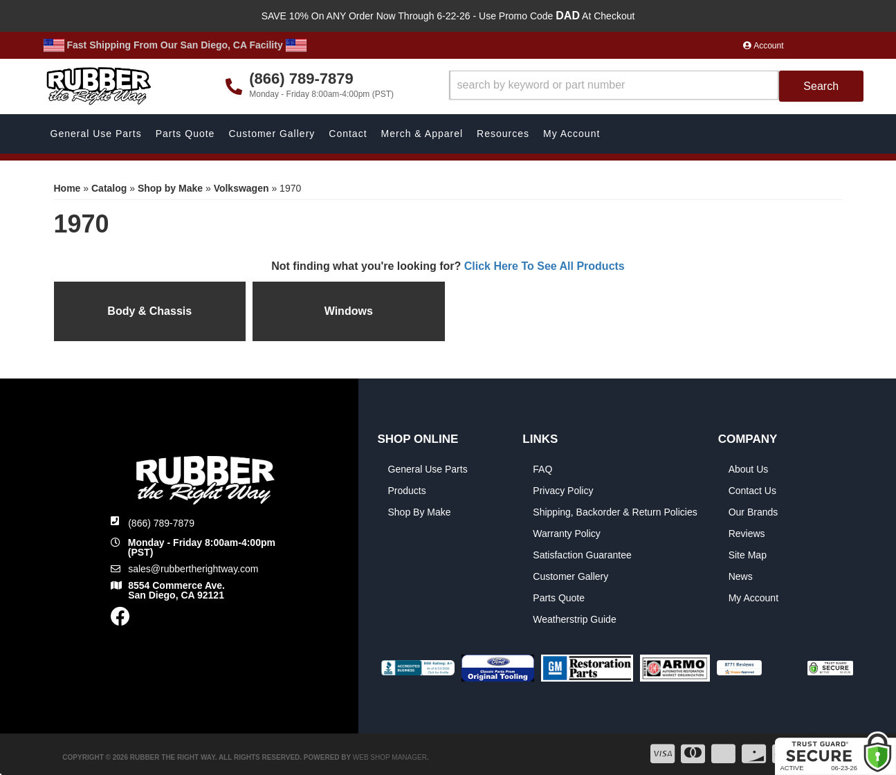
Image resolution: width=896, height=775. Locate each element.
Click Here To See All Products (544, 266)
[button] (656, 86)
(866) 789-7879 (161, 523)
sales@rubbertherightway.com (193, 569)
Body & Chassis (149, 311)
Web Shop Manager (390, 757)
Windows (348, 311)
